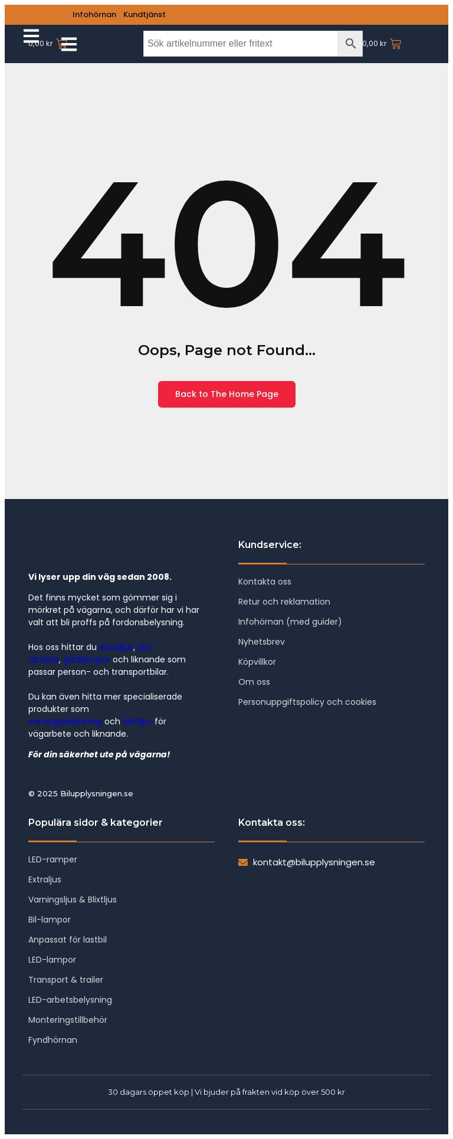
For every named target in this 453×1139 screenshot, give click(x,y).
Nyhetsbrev (261, 642)
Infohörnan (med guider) (290, 622)
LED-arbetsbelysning (70, 1000)
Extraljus (44, 879)
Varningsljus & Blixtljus (72, 899)
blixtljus (137, 721)
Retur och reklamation (284, 602)
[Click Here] (69, 45)
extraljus (116, 647)
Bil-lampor (49, 919)
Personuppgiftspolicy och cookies (307, 702)
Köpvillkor (257, 662)
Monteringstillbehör (67, 1020)
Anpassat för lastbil (67, 940)
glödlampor (86, 659)
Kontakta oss (264, 581)
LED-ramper (52, 859)
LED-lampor (52, 960)
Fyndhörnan (52, 1040)
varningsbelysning (65, 721)
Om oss (254, 682)
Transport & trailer (65, 980)
